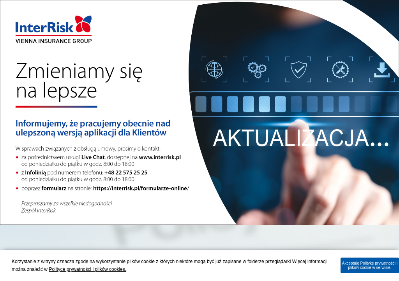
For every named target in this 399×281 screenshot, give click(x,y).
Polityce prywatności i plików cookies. (87, 269)
